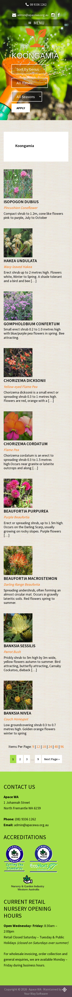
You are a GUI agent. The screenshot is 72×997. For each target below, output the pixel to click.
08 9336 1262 (38, 4)
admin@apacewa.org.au (32, 15)
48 (56, 746)
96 (62, 746)
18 (44, 746)
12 (38, 746)
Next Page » (52, 759)
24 (50, 746)
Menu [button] (39, 23)
